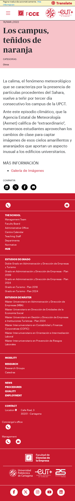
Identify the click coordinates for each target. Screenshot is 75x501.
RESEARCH (11, 363)
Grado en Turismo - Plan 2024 (21, 291)
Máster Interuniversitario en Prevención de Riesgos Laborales (33, 342)
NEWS (8, 382)
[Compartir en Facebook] (24, 187)
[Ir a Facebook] (14, 492)
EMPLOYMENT (13, 395)
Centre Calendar (14, 232)
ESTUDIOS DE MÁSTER (18, 297)
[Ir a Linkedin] (61, 492)
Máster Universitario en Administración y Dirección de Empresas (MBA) (35, 303)
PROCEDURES (13, 387)
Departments (12, 240)
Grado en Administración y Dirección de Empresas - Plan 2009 (36, 273)
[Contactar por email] (18, 441)
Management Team (15, 219)
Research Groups (15, 368)
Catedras (10, 372)
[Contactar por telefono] (8, 205)
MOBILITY (11, 357)
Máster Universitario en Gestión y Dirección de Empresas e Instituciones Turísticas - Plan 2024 (36, 319)
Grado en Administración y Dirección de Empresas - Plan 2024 (36, 281)
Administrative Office (17, 227)
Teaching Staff (13, 236)
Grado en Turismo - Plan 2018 (21, 286)
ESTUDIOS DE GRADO (17, 259)
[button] (58, 3)
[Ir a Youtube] (49, 492)
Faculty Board (12, 223)
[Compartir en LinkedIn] (7, 187)
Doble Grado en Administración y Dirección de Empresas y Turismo (37, 265)
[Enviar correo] (33, 187)
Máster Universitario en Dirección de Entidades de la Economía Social (34, 311)
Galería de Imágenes (27, 170)
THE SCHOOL (13, 215)
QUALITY (10, 391)
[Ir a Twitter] (25, 492)
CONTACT (11, 405)
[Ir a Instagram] (37, 492)
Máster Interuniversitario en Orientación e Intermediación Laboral (37, 334)
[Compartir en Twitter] (16, 187)
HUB (7, 248)
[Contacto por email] (67, 205)
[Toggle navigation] (8, 13)
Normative (11, 244)
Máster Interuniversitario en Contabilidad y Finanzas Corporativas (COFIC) (34, 327)
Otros (6, 64)
